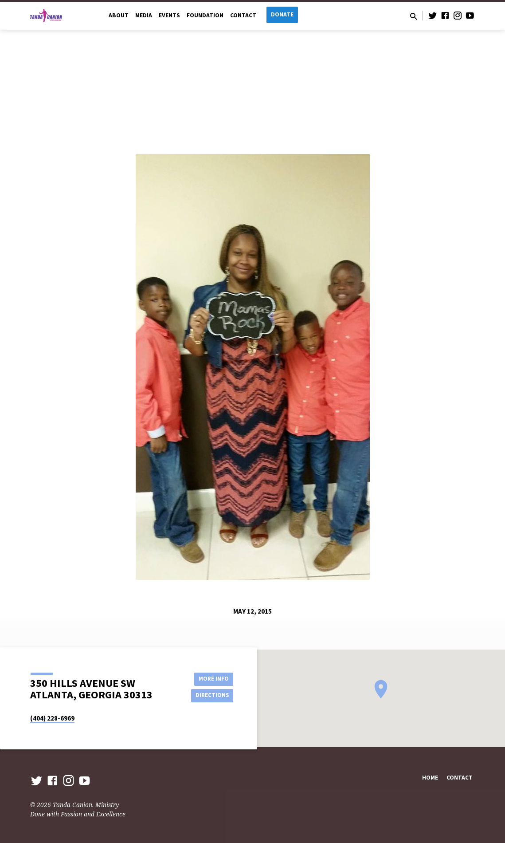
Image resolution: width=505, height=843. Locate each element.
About (119, 15)
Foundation (205, 15)
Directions (210, 696)
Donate (282, 14)
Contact (243, 15)
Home (430, 777)
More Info (211, 678)
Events (169, 15)
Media (143, 15)
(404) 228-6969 (52, 718)
